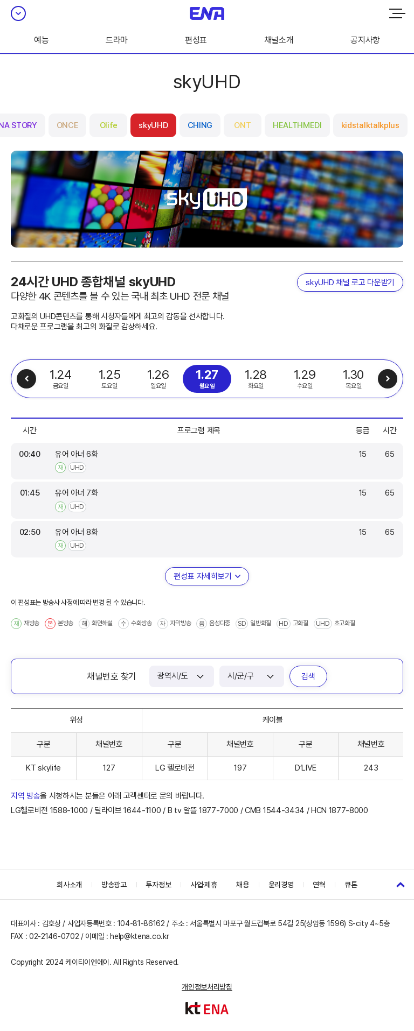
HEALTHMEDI (297, 125)
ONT (242, 125)
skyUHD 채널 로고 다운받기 (350, 282)
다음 (387, 379)
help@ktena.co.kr (139, 936)
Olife (109, 125)
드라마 (117, 40)
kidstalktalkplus (370, 125)
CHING (200, 125)
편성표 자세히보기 (203, 576)
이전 (26, 379)
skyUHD (153, 125)
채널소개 (279, 40)
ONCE (68, 125)
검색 (308, 676)
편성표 (196, 40)
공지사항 (365, 40)
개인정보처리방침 (207, 987)
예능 (41, 40)
